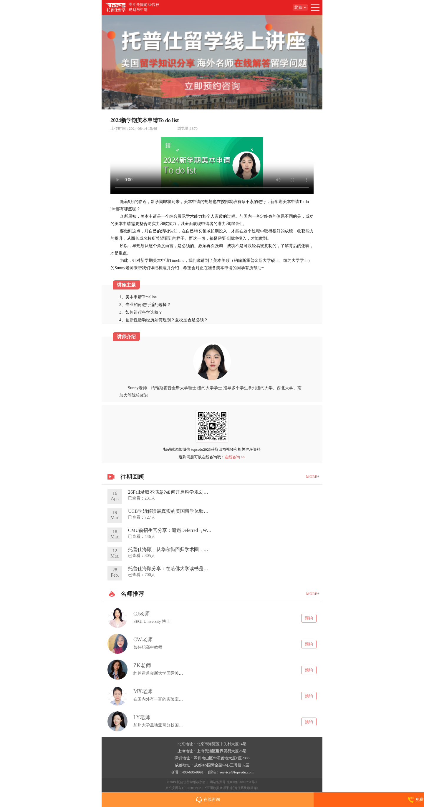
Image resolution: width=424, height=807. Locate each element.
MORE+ (312, 476)
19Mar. (114, 515)
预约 (309, 618)
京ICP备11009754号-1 (242, 782)
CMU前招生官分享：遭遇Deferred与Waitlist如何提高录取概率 (191, 530)
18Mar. (114, 534)
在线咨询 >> (235, 457)
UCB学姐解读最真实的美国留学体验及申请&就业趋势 (184, 511)
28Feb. (115, 572)
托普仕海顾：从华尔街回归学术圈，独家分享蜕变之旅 (184, 549)
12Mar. (114, 553)
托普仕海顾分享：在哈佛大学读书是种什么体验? (178, 568)
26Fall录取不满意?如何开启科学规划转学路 (173, 492)
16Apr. (115, 496)
